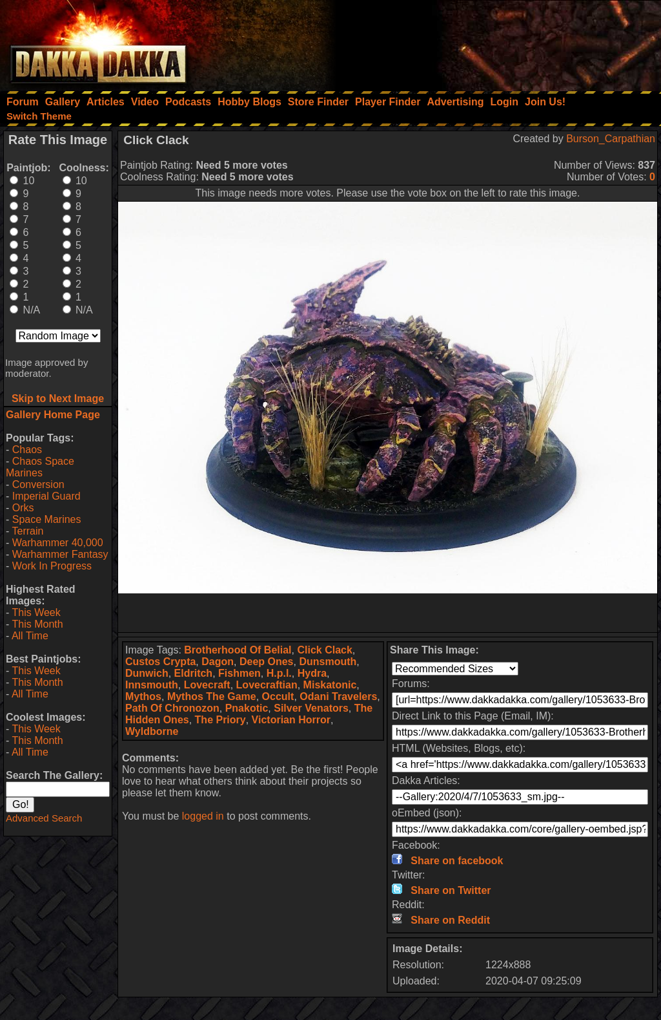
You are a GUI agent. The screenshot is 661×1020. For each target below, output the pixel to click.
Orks (23, 507)
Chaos (27, 449)
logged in (203, 816)
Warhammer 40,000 (57, 542)
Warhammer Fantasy (60, 554)
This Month (37, 624)
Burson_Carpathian (610, 138)
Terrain (27, 531)
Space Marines (46, 519)
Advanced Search (44, 818)
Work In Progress (52, 565)
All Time (30, 635)
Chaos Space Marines (40, 467)
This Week (36, 612)
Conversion (38, 484)
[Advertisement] (487, 42)
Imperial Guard (46, 496)
